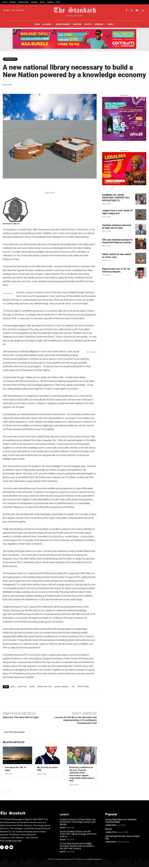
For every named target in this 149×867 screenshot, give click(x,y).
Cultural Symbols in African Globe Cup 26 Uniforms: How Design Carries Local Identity (78, 822)
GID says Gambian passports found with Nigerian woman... (117, 241)
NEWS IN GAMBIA (83, 686)
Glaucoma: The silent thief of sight (20, 717)
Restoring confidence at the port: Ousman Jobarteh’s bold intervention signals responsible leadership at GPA (81, 774)
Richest (108, 829)
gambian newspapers (62, 686)
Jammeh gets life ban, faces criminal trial (122, 837)
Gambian (32, 686)
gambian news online (45, 686)
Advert (63, 828)
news (73, 686)
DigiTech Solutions (94, 859)
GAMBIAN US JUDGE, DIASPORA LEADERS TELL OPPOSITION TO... (116, 197)
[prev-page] (4, 792)
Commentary (10, 59)
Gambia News (110, 825)
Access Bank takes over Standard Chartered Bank (120, 820)
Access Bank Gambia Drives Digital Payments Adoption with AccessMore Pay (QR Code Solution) (77, 846)
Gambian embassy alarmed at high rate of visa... (116, 226)
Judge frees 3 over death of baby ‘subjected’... (117, 212)
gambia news (22, 686)
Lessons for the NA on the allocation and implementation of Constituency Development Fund (75, 720)
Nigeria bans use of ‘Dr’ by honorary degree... (116, 270)
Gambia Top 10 (111, 832)
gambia (13, 686)
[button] (142, 10)
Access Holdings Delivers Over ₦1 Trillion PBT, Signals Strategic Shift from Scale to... (78, 834)
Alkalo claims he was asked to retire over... (116, 255)
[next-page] (9, 792)
